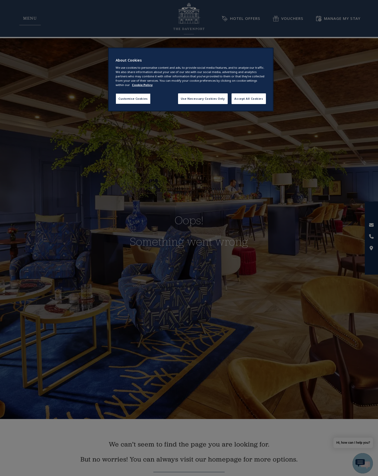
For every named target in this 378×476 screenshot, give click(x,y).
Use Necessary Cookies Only (203, 98)
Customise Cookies (133, 98)
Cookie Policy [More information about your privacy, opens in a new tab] (142, 85)
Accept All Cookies (248, 98)
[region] (191, 79)
